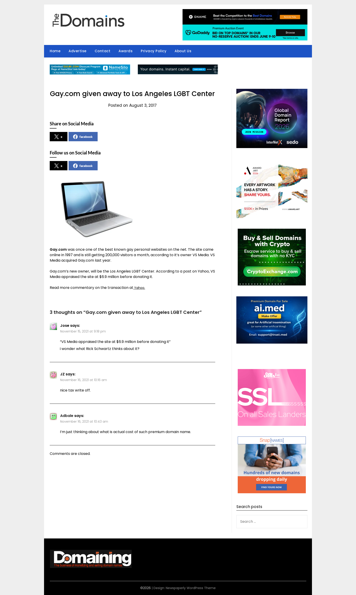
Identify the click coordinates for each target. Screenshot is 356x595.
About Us (183, 51)
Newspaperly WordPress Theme (191, 588)
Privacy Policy (153, 51)
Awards (126, 51)
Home (55, 51)
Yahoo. (139, 287)
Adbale (66, 415)
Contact (103, 51)
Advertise (78, 51)
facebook (83, 136)
